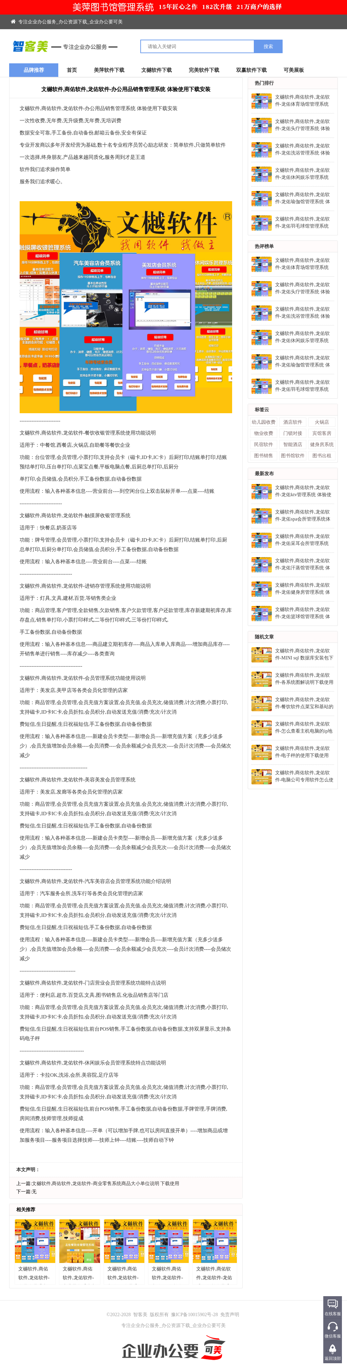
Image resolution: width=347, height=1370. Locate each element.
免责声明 (229, 1314)
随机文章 (264, 636)
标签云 (262, 409)
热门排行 (264, 83)
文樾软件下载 (156, 70)
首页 (72, 70)
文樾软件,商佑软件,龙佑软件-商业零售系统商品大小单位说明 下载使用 (105, 1183)
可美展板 (294, 70)
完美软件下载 (204, 70)
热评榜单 (264, 246)
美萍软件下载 (109, 70)
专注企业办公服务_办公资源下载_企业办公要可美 (67, 21)
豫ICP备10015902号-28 (194, 1314)
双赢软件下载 (251, 70)
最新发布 (264, 473)
